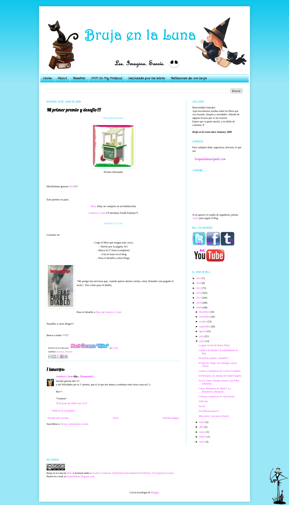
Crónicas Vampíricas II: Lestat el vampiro (220, 371)
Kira (71, 186)
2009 (199, 307)
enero (202, 441)
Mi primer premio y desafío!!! (214, 358)
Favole (202, 406)
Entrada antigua (171, 417)
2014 (199, 283)
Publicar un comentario (63, 410)
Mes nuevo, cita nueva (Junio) (214, 416)
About (62, 78)
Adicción (203, 401)
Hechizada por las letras (146, 78)
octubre (203, 321)
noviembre (204, 316)
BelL (69, 473)
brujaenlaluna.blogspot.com (80, 476)
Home (47, 78)
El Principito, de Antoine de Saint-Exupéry (220, 375)
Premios (68, 351)
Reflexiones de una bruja (189, 78)
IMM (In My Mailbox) (106, 78)
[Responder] (86, 376)
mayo (202, 422)
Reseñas (79, 78)
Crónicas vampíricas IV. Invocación (216, 396)
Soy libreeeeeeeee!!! (209, 411)
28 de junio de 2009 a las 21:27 (71, 403)
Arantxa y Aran (96, 212)
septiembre (205, 326)
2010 (199, 302)
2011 (199, 297)
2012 (199, 292)
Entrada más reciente (58, 417)
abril (201, 426)
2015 (199, 278)
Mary (93, 206)
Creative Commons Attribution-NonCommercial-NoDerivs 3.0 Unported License (132, 473)
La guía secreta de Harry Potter (214, 345)
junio (202, 341)
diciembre (204, 311)
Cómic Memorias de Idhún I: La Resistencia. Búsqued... (215, 390)
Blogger (155, 492)
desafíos (60, 351)
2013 (199, 288)
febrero (203, 436)
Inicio (116, 417)
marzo (202, 431)
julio (201, 336)
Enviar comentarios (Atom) (74, 424)
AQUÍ (195, 218)
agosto (202, 331)
